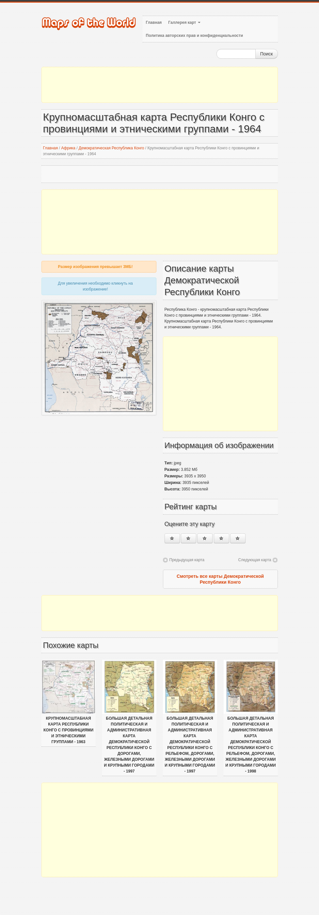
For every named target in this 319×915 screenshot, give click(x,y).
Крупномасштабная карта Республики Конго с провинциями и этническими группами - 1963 (68, 730)
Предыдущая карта (186, 560)
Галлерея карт (184, 22)
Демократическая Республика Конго (111, 148)
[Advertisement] (159, 84)
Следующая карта (254, 560)
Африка (68, 148)
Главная (154, 22)
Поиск (266, 53)
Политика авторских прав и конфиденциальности (194, 35)
